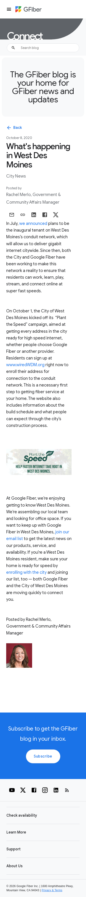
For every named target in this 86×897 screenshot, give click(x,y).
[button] (43, 815)
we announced (33, 223)
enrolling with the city (26, 572)
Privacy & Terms (52, 890)
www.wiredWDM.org (25, 364)
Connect (24, 36)
